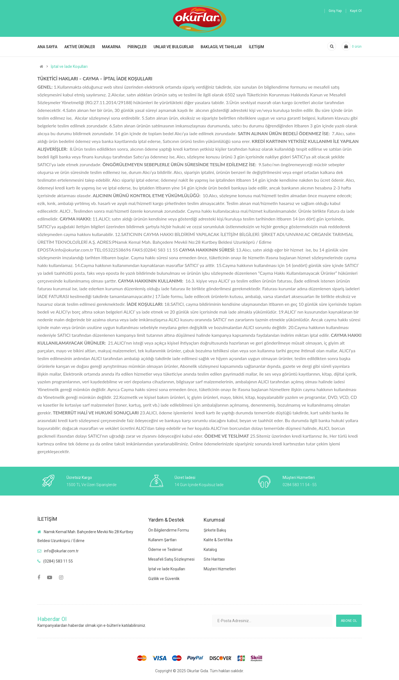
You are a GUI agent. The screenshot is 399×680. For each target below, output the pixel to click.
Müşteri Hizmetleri (220, 569)
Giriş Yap (335, 11)
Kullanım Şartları (162, 540)
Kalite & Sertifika (218, 540)
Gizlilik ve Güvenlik (164, 578)
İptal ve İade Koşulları (69, 66)
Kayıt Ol (356, 11)
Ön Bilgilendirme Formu (168, 530)
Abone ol (349, 621)
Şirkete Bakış (215, 530)
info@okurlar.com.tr (61, 551)
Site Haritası (214, 559)
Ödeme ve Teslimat (165, 549)
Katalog (210, 549)
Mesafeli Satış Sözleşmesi (171, 559)
